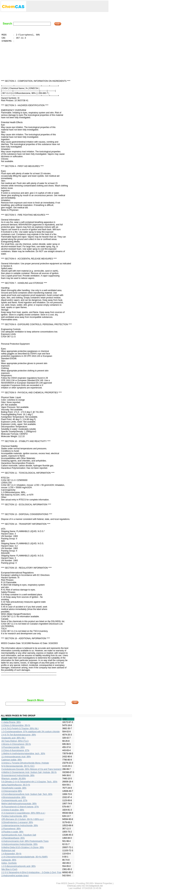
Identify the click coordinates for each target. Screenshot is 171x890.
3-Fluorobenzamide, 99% (13, 747)
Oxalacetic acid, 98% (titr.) (13, 738)
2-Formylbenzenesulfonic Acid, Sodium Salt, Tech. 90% (26, 794)
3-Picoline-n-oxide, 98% (12, 832)
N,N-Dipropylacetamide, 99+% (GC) (17, 766)
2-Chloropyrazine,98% (11, 791)
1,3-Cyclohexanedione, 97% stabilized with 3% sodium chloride (30, 731)
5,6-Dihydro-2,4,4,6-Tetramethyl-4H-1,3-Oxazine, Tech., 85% (29, 781)
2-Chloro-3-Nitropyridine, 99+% (15, 725)
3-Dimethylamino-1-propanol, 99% (17, 822)
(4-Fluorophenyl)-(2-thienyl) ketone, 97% (20, 807)
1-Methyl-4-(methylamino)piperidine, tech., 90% (23, 753)
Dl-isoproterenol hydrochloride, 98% (17, 775)
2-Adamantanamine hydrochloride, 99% (19, 825)
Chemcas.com (73, 886)
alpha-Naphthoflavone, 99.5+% (15, 785)
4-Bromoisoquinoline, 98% (13, 797)
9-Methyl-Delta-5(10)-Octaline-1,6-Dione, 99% (22, 847)
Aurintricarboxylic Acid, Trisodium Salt (18, 835)
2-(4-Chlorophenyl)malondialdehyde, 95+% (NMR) (24, 857)
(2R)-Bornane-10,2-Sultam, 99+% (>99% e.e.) (22, 819)
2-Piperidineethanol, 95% (13, 838)
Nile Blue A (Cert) (9, 869)
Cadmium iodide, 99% (11, 760)
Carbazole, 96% (8, 860)
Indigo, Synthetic (9, 863)
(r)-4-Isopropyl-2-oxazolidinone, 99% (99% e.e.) (23, 813)
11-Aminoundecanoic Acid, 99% (16, 756)
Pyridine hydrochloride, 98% (14, 816)
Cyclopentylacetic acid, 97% (14, 800)
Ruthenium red (8, 850)
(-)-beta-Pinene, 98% (11, 722)
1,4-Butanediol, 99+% (11, 853)
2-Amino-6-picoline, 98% (12, 810)
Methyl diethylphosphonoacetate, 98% (19, 803)
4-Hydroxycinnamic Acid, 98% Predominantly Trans (25, 841)
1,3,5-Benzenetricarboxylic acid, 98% (18, 866)
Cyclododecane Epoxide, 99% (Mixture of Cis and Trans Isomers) (31, 769)
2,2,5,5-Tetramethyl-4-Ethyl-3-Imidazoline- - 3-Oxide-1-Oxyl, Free (31, 872)
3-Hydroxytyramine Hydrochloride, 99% (19, 844)
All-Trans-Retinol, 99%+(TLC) (15, 741)
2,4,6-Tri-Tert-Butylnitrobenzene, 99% (18, 735)
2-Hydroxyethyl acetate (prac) (15, 875)
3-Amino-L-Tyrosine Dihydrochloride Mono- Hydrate (25, 763)
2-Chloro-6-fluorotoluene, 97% (15, 750)
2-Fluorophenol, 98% (11, 828)
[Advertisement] (67, 6)
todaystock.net (96, 886)
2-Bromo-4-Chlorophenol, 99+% (16, 744)
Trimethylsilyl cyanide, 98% (13, 788)
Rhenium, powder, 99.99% (13, 778)
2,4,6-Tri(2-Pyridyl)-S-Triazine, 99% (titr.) (20, 728)
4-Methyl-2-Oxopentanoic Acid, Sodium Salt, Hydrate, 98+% (29, 772)
